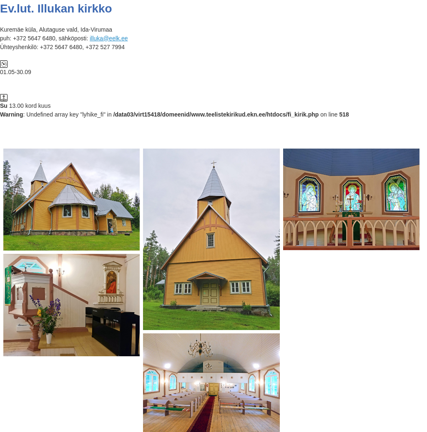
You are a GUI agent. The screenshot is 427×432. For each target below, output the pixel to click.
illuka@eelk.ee (109, 38)
